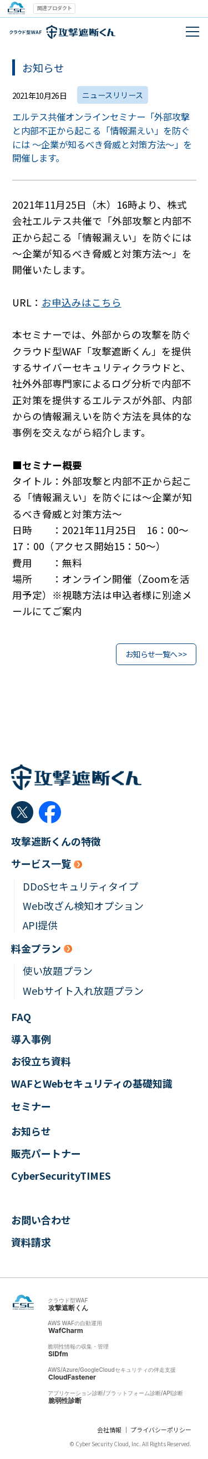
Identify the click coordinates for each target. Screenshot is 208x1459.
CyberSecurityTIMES (61, 1176)
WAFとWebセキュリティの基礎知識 (92, 1083)
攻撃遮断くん (68, 1308)
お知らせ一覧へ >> (155, 654)
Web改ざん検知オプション (83, 906)
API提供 (40, 925)
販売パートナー (46, 1153)
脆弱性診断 (65, 1400)
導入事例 (31, 1039)
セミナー (31, 1106)
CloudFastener (72, 1377)
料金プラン (36, 948)
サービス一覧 (41, 864)
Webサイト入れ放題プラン (83, 991)
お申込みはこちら (81, 302)
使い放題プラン (58, 971)
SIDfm (58, 1354)
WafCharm (65, 1330)
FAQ (21, 1017)
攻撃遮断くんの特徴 (56, 841)
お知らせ (31, 1131)
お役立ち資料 (41, 1061)
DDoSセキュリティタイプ (80, 886)
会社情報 (109, 1429)
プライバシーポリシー (160, 1429)
